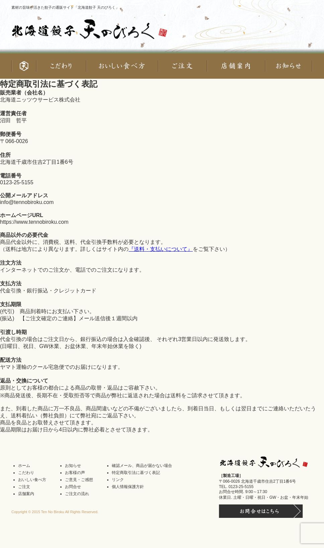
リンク (118, 479)
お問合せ (73, 486)
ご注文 (24, 486)
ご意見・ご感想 (79, 479)
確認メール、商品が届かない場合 (142, 465)
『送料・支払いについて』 (161, 249)
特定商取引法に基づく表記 (136, 472)
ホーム (24, 465)
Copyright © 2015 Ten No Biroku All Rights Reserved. (54, 512)
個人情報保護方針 (128, 486)
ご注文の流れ (77, 493)
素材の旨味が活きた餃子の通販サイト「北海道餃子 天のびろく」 (65, 7)
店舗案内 (26, 493)
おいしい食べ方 (32, 479)
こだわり (26, 472)
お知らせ (73, 465)
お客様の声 (75, 472)
